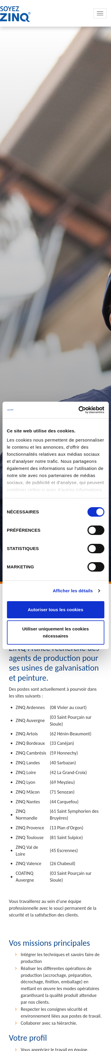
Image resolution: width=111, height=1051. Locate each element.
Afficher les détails (73, 590)
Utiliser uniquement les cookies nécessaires (55, 632)
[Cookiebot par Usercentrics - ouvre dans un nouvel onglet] (79, 410)
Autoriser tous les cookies (55, 609)
